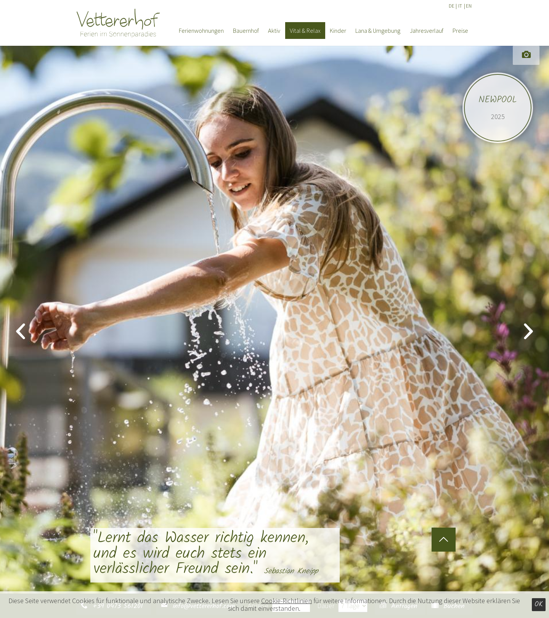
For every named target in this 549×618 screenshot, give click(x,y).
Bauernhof (246, 30)
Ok (539, 604)
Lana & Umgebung (377, 30)
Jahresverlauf (426, 30)
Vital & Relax (305, 30)
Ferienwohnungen (201, 30)
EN (469, 6)
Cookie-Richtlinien (286, 600)
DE (451, 6)
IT (460, 6)
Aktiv (274, 30)
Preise (460, 30)
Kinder (338, 30)
